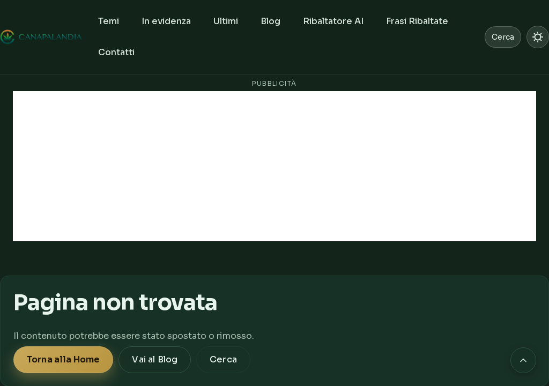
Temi (108, 21)
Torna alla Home (63, 359)
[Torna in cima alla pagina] (523, 360)
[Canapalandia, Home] (41, 36)
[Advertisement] (274, 166)
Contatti (116, 52)
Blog (270, 21)
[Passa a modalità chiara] (537, 37)
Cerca (223, 359)
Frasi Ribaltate (417, 21)
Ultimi (225, 21)
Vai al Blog (154, 359)
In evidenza (166, 21)
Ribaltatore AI (333, 21)
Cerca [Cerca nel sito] (503, 37)
